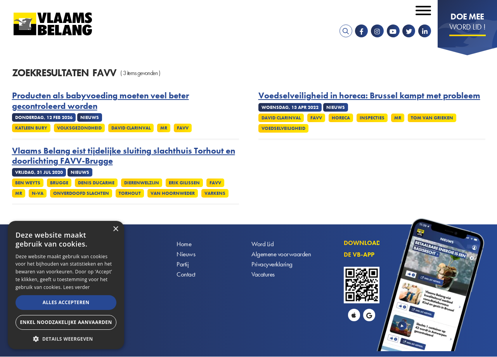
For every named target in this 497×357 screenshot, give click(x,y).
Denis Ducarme (96, 183)
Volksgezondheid (79, 128)
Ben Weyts (27, 183)
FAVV (183, 128)
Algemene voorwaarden (282, 254)
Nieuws (186, 254)
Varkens (214, 193)
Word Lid (262, 244)
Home (184, 244)
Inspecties (372, 118)
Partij (183, 265)
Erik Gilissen (184, 183)
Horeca (341, 118)
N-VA (37, 193)
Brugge (59, 183)
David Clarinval (131, 128)
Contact (186, 275)
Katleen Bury (31, 128)
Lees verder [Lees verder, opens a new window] (76, 287)
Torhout (130, 193)
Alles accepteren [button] (66, 302)
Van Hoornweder (173, 193)
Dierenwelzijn (141, 183)
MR (163, 128)
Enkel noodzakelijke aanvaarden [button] (66, 322)
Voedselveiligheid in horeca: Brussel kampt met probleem (369, 96)
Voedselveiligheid (283, 128)
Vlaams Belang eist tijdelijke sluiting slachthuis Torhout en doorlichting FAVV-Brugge (123, 156)
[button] (66, 338)
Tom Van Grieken (432, 118)
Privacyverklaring (272, 265)
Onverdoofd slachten (81, 193)
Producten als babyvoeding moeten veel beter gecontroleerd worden (100, 101)
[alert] (66, 285)
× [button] (115, 229)
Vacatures (263, 275)
